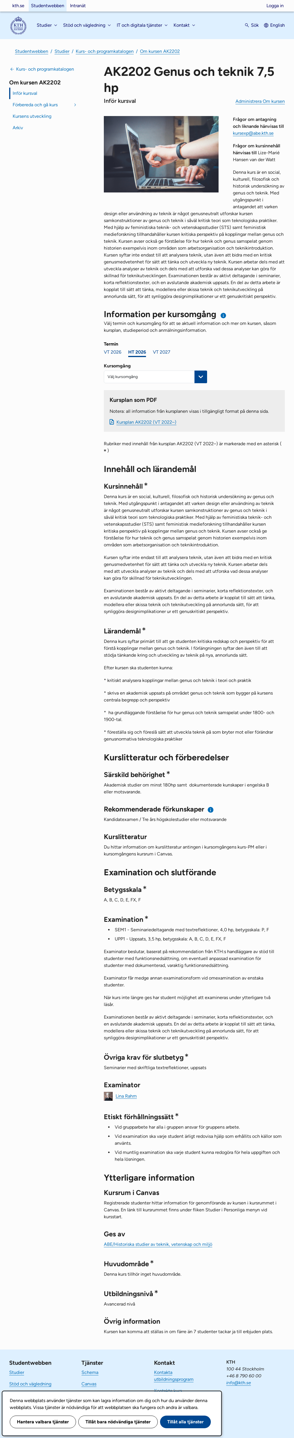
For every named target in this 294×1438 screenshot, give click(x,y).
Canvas (88, 1384)
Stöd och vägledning (30, 1384)
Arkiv (18, 127)
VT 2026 (112, 352)
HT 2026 (137, 352)
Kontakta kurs (168, 1390)
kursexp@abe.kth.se (253, 133)
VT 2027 (161, 352)
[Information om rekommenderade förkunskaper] (211, 809)
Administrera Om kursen (260, 101)
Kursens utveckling (32, 116)
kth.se (18, 5)
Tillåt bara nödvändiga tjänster (118, 1421)
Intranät (78, 5)
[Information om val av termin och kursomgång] (224, 315)
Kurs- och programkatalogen (105, 51)
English (277, 25)
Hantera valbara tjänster (43, 1421)
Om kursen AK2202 (160, 51)
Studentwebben (47, 5)
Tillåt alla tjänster (185, 1421)
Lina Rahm (126, 1095)
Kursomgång (117, 366)
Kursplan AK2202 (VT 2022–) (146, 422)
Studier (61, 51)
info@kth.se (238, 1382)
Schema (89, 1372)
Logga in (275, 5)
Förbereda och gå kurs (35, 104)
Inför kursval (25, 93)
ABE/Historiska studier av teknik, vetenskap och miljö (158, 1244)
